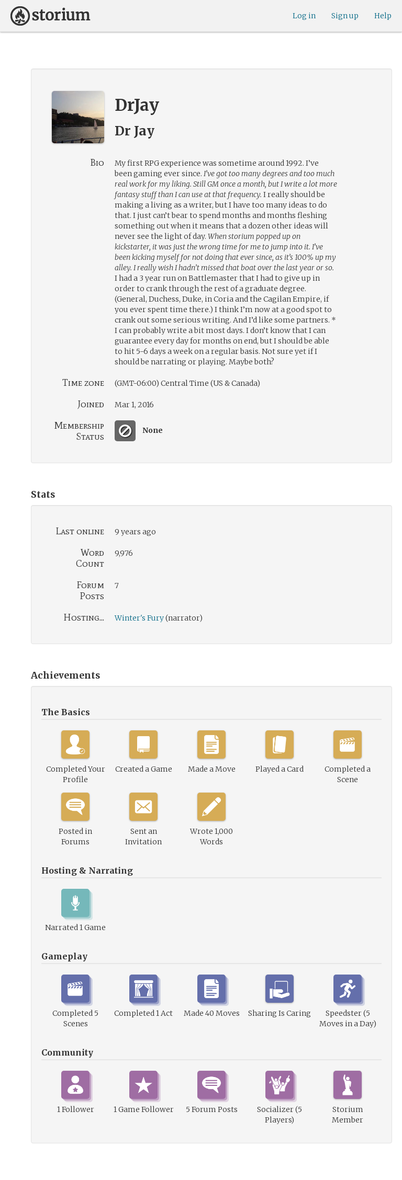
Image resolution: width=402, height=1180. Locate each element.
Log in (304, 15)
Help (383, 15)
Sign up (345, 15)
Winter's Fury (139, 618)
